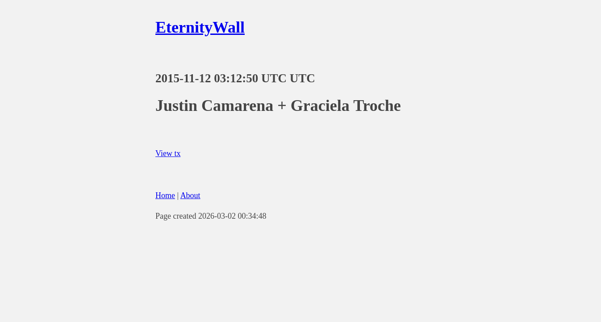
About (190, 195)
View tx (167, 153)
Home (165, 195)
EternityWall (200, 27)
